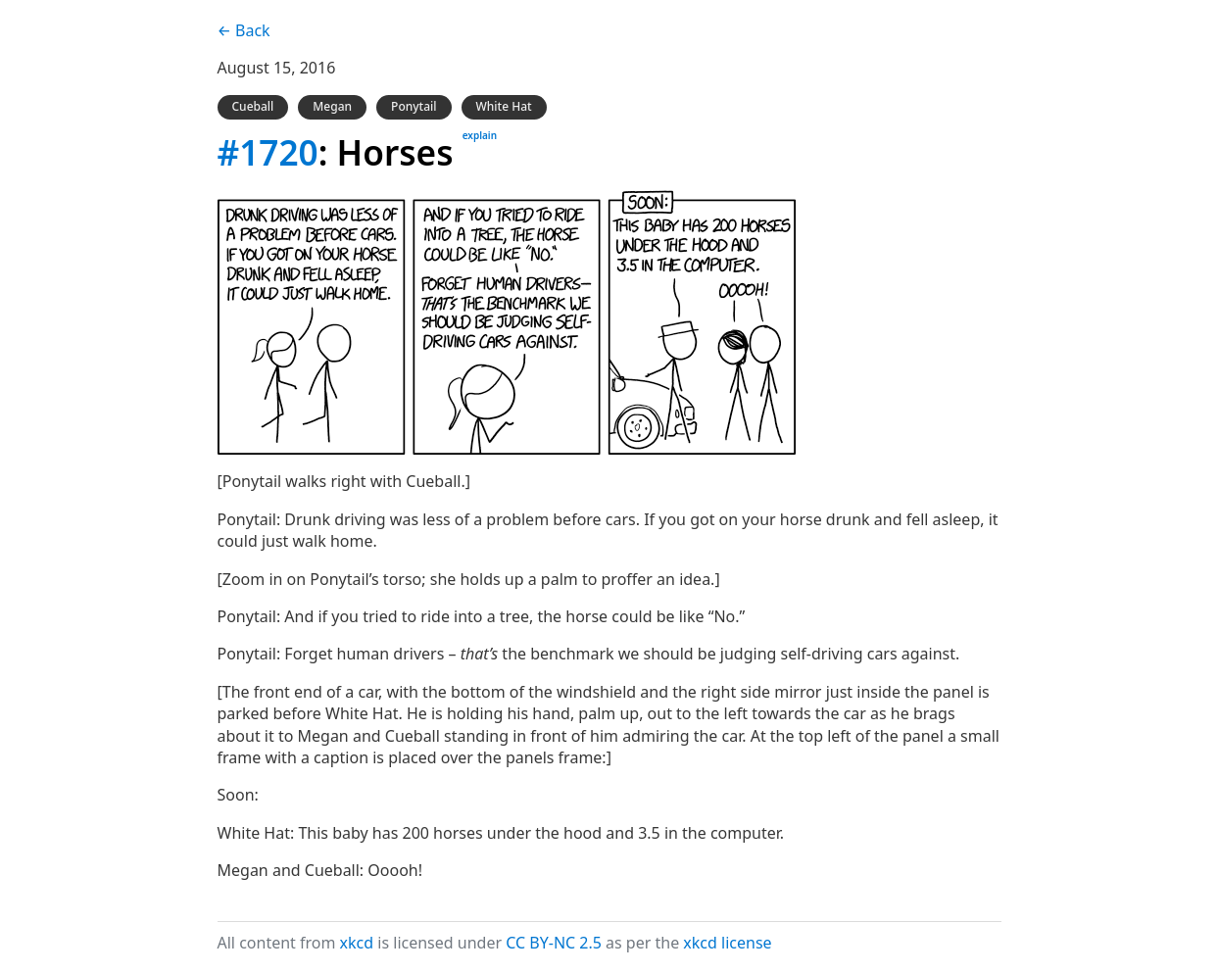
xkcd (357, 942)
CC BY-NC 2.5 (554, 942)
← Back (244, 30)
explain (480, 135)
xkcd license (727, 942)
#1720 (268, 151)
